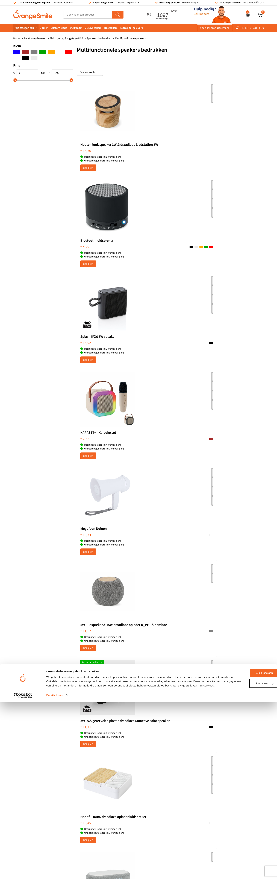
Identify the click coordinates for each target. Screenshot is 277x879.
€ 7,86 (84, 251)
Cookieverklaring (215, 818)
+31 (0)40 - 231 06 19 (252, 28)
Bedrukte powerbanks (156, 786)
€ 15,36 (85, 155)
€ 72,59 (85, 556)
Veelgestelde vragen (217, 786)
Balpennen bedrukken (156, 802)
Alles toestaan (247, 845)
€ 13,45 (148, 355)
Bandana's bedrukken (94, 775)
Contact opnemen (215, 797)
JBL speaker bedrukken (157, 807)
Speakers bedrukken (99, 38)
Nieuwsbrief (212, 802)
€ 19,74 (210, 351)
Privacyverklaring (215, 823)
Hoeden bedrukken (92, 802)
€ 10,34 (148, 251)
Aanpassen (247, 855)
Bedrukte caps (151, 797)
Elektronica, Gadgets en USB (66, 38)
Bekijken (88, 172)
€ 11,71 (85, 355)
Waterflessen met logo (156, 780)
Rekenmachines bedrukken (97, 807)
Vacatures (211, 780)
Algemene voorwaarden (219, 829)
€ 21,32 (85, 455)
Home (16, 38)
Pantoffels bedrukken (93, 780)
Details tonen (54, 872)
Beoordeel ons (48, 736)
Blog (207, 813)
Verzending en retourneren (221, 791)
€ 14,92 (210, 151)
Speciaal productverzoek (214, 28)
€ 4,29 (147, 151)
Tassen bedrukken (154, 770)
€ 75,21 (148, 552)
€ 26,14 (148, 455)
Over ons (210, 770)
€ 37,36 (210, 455)
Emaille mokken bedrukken (97, 797)
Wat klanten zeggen (216, 775)
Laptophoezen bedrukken (96, 791)
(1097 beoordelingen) (48, 729)
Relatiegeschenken (35, 38)
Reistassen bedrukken (94, 786)
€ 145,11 (149, 656)
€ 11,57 (210, 255)
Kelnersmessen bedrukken (97, 770)
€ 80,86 (210, 556)
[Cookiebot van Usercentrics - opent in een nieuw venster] (22, 872)
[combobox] (87, 15)
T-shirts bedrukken (154, 775)
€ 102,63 (86, 656)
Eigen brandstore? (216, 807)
